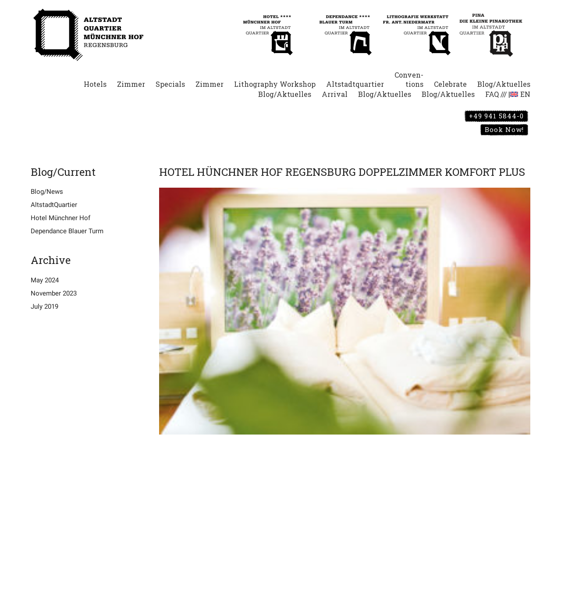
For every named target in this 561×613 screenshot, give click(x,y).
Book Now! (504, 129)
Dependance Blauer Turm (67, 231)
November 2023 (54, 293)
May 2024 (45, 280)
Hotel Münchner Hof (60, 218)
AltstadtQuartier (54, 205)
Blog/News (47, 192)
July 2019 (44, 306)
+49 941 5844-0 (496, 115)
